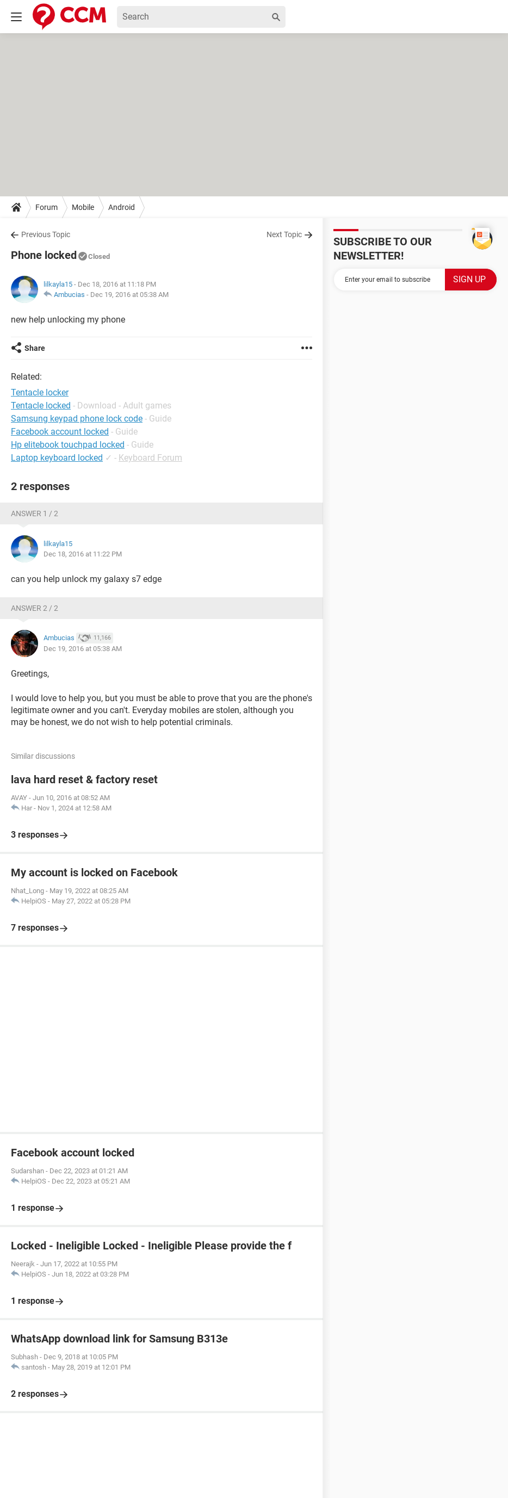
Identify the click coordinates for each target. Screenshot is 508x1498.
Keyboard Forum (150, 458)
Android (121, 207)
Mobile (83, 207)
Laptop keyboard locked (57, 458)
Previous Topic (45, 234)
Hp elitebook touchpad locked (68, 445)
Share (34, 348)
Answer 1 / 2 (34, 513)
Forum (46, 207)
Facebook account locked (60, 431)
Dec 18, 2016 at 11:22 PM (83, 554)
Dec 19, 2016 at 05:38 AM (129, 294)
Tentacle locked (41, 405)
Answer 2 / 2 (34, 608)
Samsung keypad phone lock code (77, 418)
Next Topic (284, 234)
